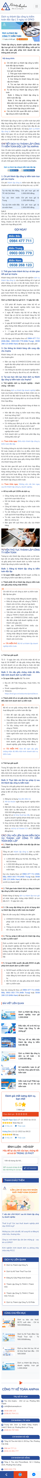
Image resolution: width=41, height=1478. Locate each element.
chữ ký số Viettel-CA (19, 828)
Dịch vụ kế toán (12, 1271)
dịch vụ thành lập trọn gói (29, 895)
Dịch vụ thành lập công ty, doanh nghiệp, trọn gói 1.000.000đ (28, 1365)
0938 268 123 (10, 1411)
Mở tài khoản (10, 801)
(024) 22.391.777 (11, 1451)
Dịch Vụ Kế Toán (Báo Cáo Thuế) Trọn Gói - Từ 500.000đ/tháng (28, 1337)
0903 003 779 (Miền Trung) (22, 341)
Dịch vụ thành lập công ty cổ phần (20, 1302)
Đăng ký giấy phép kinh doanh (18, 1278)
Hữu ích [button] (7, 1126)
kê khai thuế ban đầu (22, 815)
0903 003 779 (10, 1469)
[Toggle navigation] (37, 6)
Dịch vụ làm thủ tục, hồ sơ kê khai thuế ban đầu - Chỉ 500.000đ (28, 1351)
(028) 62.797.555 (11, 1430)
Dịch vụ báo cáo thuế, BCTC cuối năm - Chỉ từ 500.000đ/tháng (28, 1322)
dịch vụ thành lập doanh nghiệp (23, 390)
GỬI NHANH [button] (30, 1168)
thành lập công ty (15, 182)
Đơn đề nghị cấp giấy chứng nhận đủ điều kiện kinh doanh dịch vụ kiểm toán (20, 751)
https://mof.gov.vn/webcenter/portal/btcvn (21, 693)
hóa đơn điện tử (24, 799)
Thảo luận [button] (20, 1126)
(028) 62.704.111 (11, 1413)
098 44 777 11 (10, 1448)
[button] (17, 1114)
